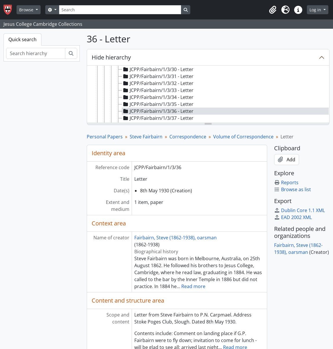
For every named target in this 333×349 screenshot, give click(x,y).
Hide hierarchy (111, 57)
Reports (286, 182)
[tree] (208, 95)
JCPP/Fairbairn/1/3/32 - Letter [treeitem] (157, 83)
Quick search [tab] (22, 39)
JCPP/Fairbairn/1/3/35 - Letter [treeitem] (157, 104)
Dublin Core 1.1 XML (299, 210)
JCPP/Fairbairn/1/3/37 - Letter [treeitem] (157, 118)
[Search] (120, 9)
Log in (316, 9)
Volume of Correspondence (243, 136)
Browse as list (292, 189)
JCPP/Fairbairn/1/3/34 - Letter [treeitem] (157, 97)
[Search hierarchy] (35, 53)
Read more (193, 286)
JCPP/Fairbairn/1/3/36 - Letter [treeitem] (157, 111)
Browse (27, 9)
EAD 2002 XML (293, 217)
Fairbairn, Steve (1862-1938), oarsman (175, 237)
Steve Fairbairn (146, 136)
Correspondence (187, 136)
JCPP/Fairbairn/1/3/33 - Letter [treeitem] (157, 90)
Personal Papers (105, 136)
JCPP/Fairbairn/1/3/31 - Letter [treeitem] (157, 76)
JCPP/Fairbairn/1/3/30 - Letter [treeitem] (157, 69)
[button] (272, 9)
